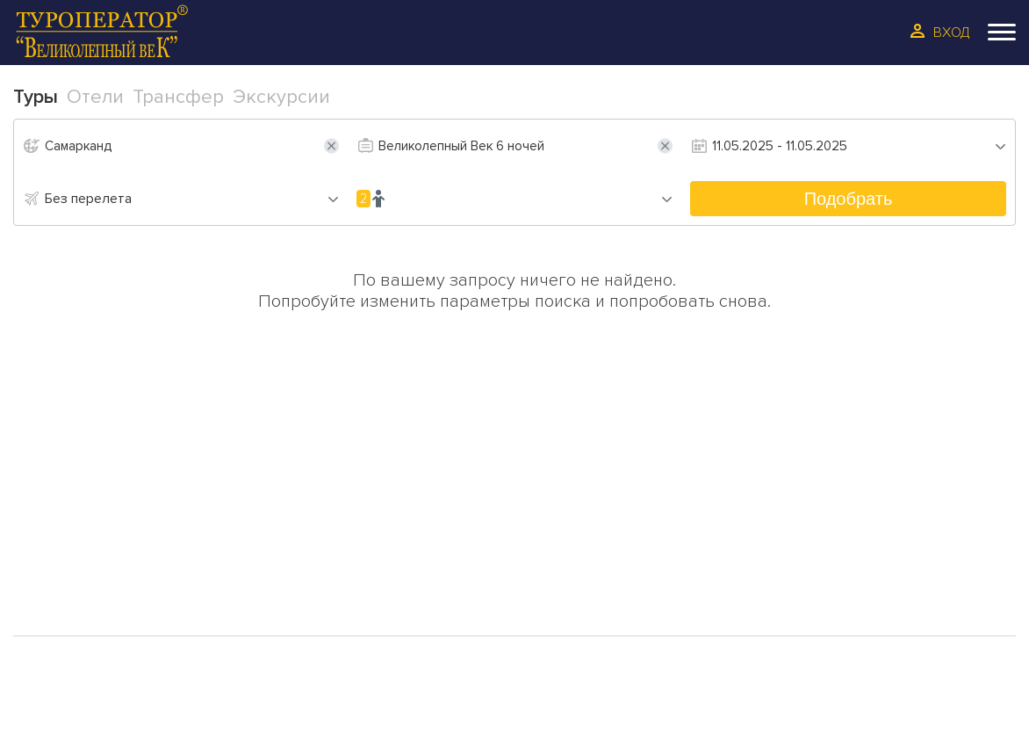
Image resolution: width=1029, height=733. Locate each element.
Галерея (73, 590)
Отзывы (324, 534)
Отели (66, 534)
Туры (60, 506)
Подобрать (848, 198)
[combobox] (192, 199)
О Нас (317, 506)
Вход (951, 32)
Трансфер (81, 562)
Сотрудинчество (365, 562)
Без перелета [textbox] (88, 198)
